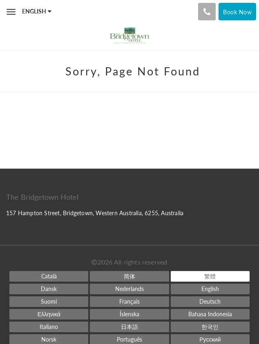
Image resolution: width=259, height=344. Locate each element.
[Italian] (48, 327)
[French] (129, 301)
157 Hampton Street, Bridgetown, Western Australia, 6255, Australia (94, 212)
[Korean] (210, 327)
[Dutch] (129, 289)
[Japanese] (129, 327)
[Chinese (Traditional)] (210, 276)
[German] (210, 301)
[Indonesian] (210, 314)
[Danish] (48, 289)
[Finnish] (48, 301)
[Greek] (48, 314)
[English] (210, 289)
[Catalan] (48, 276)
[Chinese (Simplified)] (129, 276)
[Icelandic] (129, 314)
